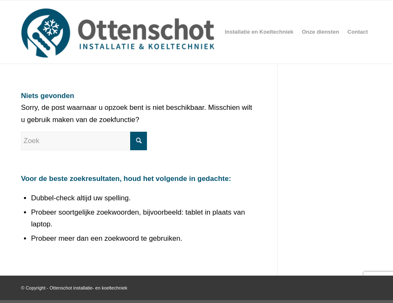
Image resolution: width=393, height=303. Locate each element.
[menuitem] (258, 32)
